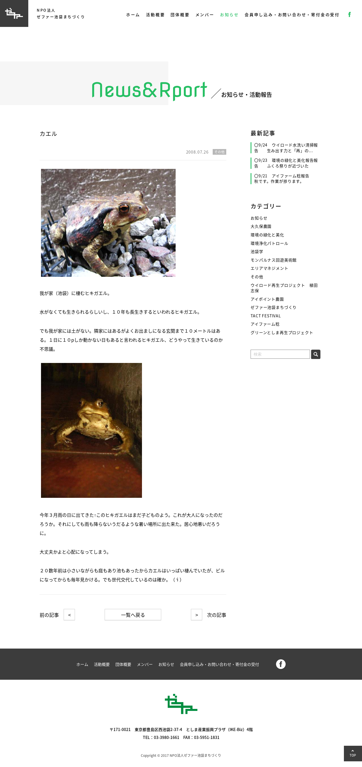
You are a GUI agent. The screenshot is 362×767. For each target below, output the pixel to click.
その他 (257, 276)
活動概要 (155, 14)
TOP (353, 755)
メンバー (204, 14)
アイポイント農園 (267, 299)
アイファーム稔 (265, 324)
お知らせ (229, 14)
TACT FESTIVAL (266, 315)
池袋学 (257, 251)
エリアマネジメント (269, 268)
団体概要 (180, 14)
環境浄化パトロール (269, 243)
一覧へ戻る (133, 614)
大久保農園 (261, 226)
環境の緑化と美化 (267, 234)
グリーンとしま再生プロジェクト (282, 332)
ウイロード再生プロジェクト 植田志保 (284, 288)
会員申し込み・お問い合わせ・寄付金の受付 (292, 14)
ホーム (133, 14)
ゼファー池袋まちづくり (274, 307)
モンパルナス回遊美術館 (274, 260)
